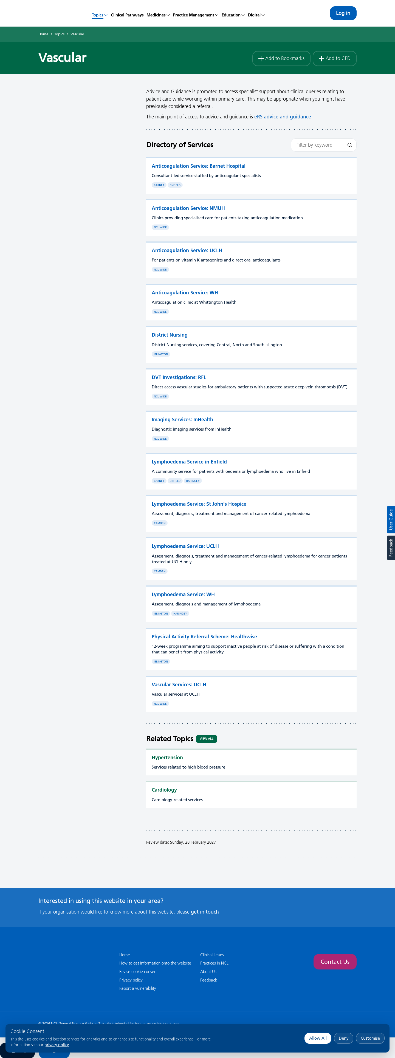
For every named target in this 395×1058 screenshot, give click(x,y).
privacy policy (56, 1044)
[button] (158, 13)
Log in (343, 13)
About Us (208, 971)
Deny (344, 1038)
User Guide (391, 519)
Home (43, 34)
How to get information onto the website (155, 963)
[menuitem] (100, 13)
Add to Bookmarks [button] (279, 58)
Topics (59, 34)
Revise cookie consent (138, 971)
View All (206, 739)
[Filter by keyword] (324, 145)
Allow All (318, 1038)
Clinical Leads (212, 954)
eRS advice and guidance (282, 116)
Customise (370, 1038)
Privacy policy (131, 980)
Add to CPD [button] (334, 58)
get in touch (205, 911)
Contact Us (334, 961)
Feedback (390, 548)
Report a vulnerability (137, 988)
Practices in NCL (214, 963)
